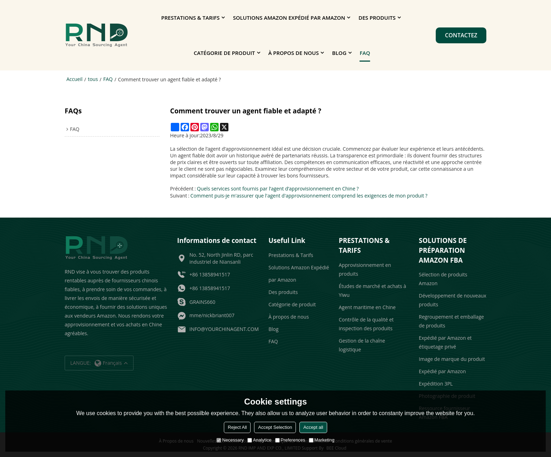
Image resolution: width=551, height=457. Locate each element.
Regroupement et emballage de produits (451, 321)
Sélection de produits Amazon (443, 279)
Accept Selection (275, 427)
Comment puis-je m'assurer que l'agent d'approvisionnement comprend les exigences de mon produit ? (309, 195)
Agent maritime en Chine (367, 306)
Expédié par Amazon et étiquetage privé (445, 342)
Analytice (259, 440)
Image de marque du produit (452, 359)
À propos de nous (293, 52)
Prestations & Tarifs (190, 17)
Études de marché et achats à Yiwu (372, 290)
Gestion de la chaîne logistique (362, 344)
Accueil (74, 79)
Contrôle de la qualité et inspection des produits (366, 323)
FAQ (365, 52)
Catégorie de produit (224, 52)
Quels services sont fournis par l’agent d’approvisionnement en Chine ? (277, 188)
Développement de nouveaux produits (452, 300)
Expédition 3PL (436, 383)
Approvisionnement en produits (365, 269)
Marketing (322, 440)
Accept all (313, 427)
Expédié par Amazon (442, 371)
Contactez (461, 35)
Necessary (230, 440)
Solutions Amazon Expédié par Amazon (289, 17)
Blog (339, 52)
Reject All (237, 427)
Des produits (377, 17)
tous (93, 79)
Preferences (290, 440)
